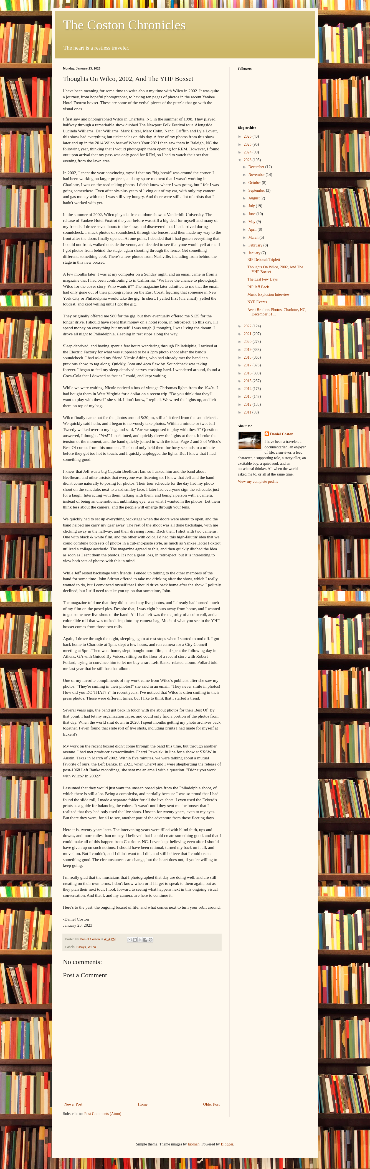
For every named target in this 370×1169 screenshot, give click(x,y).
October (255, 183)
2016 (248, 373)
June (252, 214)
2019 (248, 350)
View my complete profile (258, 481)
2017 (248, 365)
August (254, 198)
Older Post (211, 1104)
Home (143, 1104)
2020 (248, 342)
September (257, 190)
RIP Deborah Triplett (263, 260)
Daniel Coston (281, 434)
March (253, 237)
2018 (248, 357)
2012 (248, 404)
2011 (248, 412)
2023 (248, 160)
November (257, 175)
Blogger (227, 1144)
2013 (248, 396)
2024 (248, 152)
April (252, 229)
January (254, 253)
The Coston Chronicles (124, 24)
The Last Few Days (262, 279)
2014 (248, 389)
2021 (248, 334)
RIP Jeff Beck (258, 287)
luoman (193, 1144)
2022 (248, 326)
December (256, 167)
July (252, 206)
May (252, 222)
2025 (248, 144)
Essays (81, 947)
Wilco (92, 947)
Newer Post (73, 1104)
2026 (248, 136)
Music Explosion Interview (268, 294)
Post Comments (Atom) (102, 1114)
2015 (248, 381)
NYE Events (257, 302)
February (255, 245)
